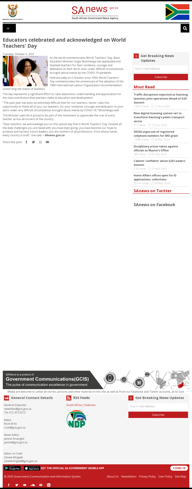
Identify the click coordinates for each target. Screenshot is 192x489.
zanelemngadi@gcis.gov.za (20, 461)
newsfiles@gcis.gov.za (17, 409)
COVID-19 (179, 468)
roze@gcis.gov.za (14, 427)
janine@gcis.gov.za (15, 442)
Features (89, 405)
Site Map (180, 476)
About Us (113, 476)
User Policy (165, 476)
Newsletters (128, 476)
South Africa (74, 405)
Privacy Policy (147, 476)
